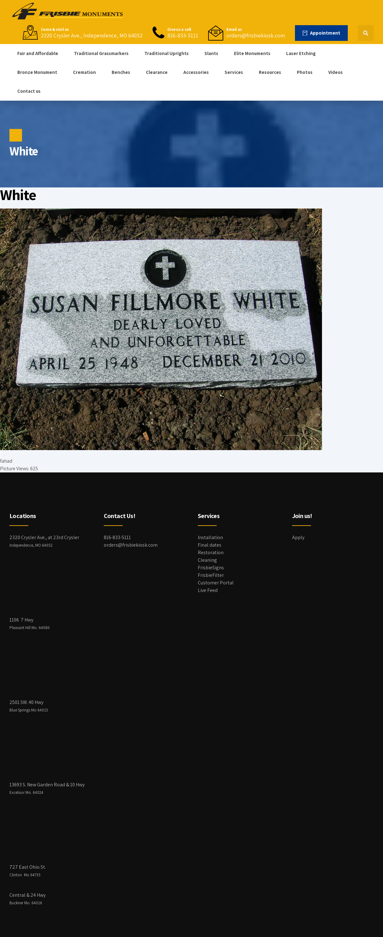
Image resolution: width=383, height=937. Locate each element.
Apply (298, 537)
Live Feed (208, 590)
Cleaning (207, 560)
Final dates (209, 545)
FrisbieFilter (211, 575)
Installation (210, 537)
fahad (6, 461)
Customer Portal (216, 582)
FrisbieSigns (211, 567)
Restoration (211, 552)
